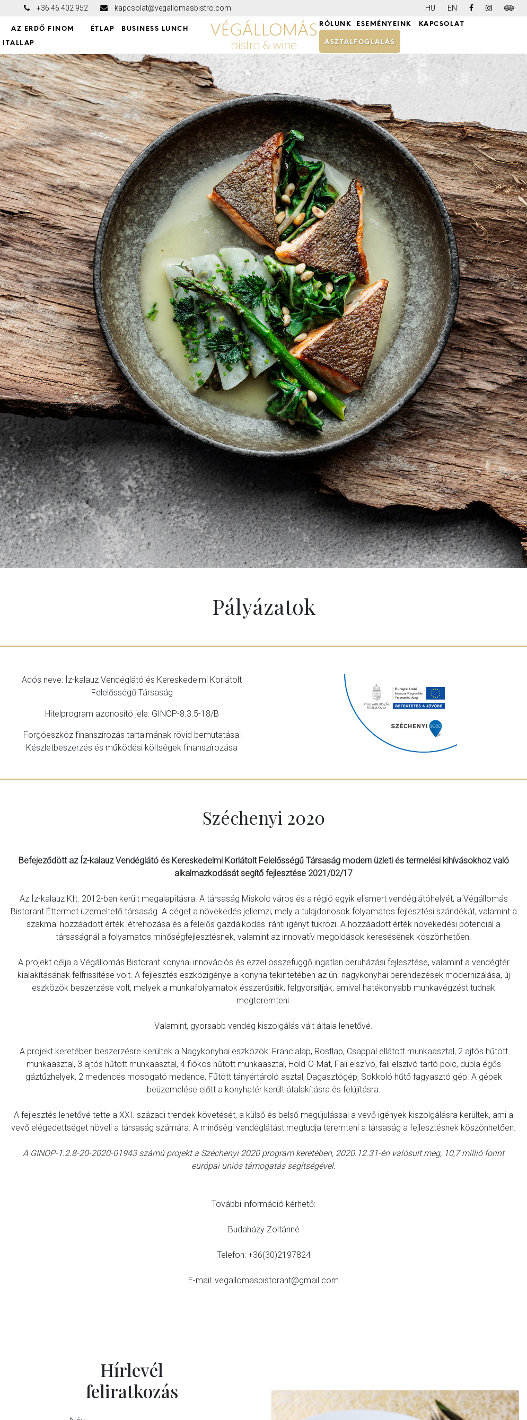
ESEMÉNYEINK (383, 24)
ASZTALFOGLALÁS (359, 42)
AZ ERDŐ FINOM (43, 28)
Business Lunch (154, 28)
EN (452, 8)
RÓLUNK (335, 24)
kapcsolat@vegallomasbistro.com (173, 8)
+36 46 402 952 (62, 8)
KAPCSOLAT (442, 24)
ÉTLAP (103, 28)
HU (430, 8)
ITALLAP (18, 43)
